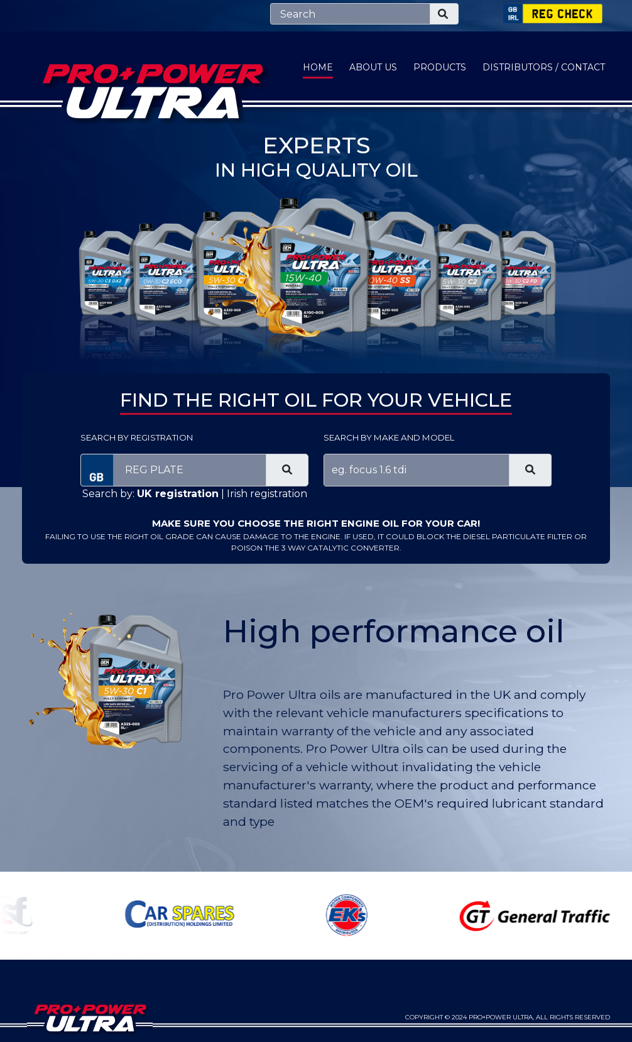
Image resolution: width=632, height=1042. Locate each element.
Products (439, 67)
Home (318, 67)
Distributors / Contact (543, 67)
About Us (373, 67)
